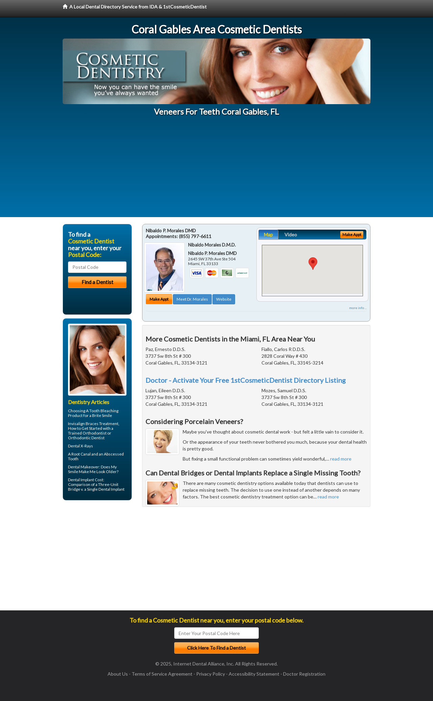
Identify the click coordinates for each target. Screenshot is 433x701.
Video (290, 234)
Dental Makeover (83, 466)
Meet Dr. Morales (192, 299)
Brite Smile (102, 415)
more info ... (358, 308)
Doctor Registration (304, 674)
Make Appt (159, 299)
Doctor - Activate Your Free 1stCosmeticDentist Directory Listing (245, 380)
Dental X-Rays (80, 445)
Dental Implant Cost (85, 479)
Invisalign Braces (83, 423)
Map (268, 234)
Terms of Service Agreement (162, 674)
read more (340, 459)
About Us (118, 674)
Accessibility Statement (254, 674)
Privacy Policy (210, 674)
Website (223, 299)
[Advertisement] (216, 169)
